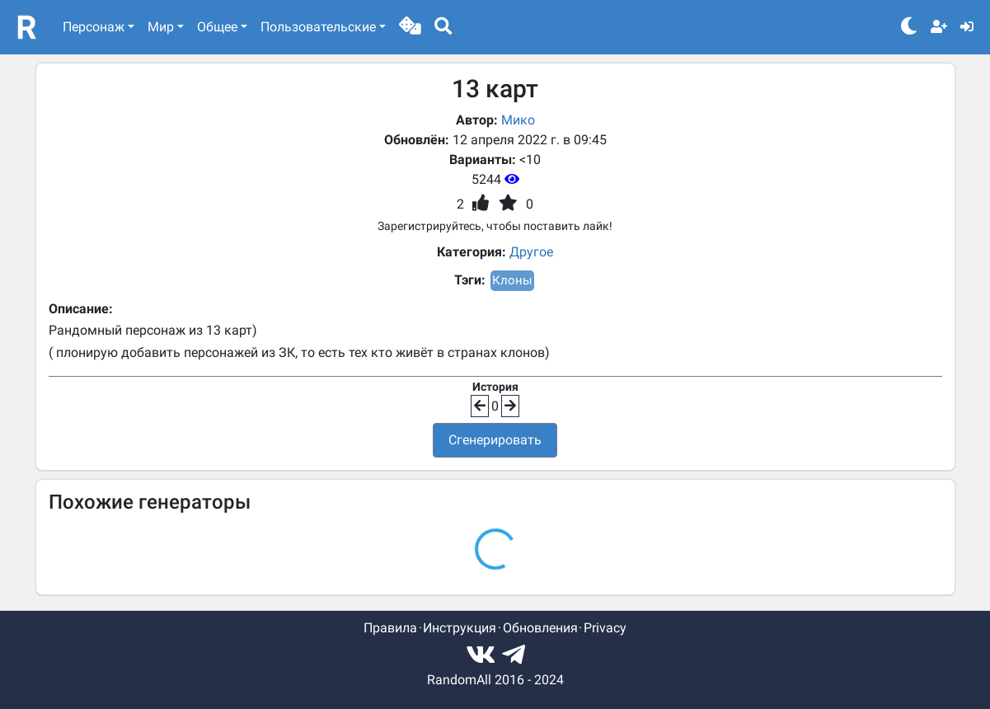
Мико (518, 120)
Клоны (512, 280)
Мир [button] (161, 27)
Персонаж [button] (93, 27)
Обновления (540, 628)
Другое (531, 252)
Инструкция (459, 628)
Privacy (605, 628)
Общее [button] (217, 27)
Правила (390, 628)
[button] (410, 27)
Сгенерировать (495, 440)
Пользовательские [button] (318, 27)
